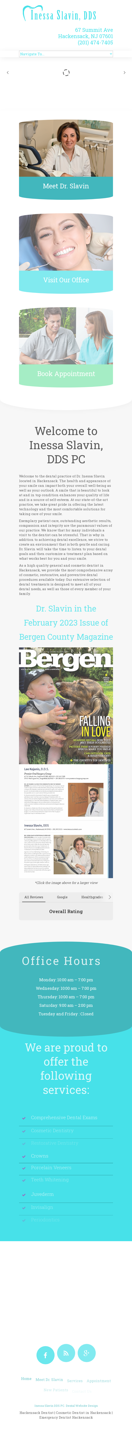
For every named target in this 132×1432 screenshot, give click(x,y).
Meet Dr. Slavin (66, 186)
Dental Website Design (82, 1416)
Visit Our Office (66, 280)
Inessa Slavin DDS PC (49, 1416)
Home (26, 1383)
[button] (19, 924)
